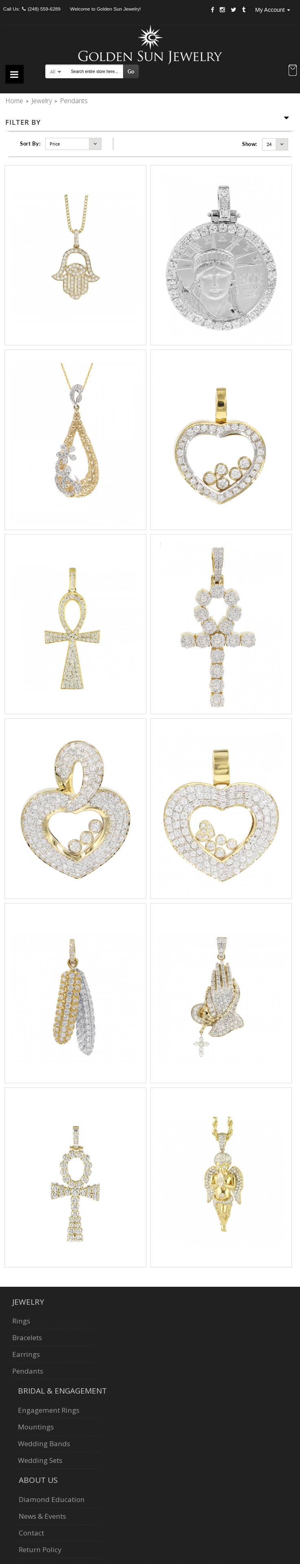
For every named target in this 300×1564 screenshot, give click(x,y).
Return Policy (40, 1549)
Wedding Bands (44, 1443)
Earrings (26, 1354)
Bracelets (27, 1337)
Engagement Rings (48, 1410)
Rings (21, 1320)
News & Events (42, 1516)
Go (131, 71)
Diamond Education (52, 1499)
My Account (272, 10)
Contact (31, 1532)
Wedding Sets (40, 1460)
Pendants (27, 1371)
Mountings (36, 1426)
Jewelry (41, 100)
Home (14, 100)
